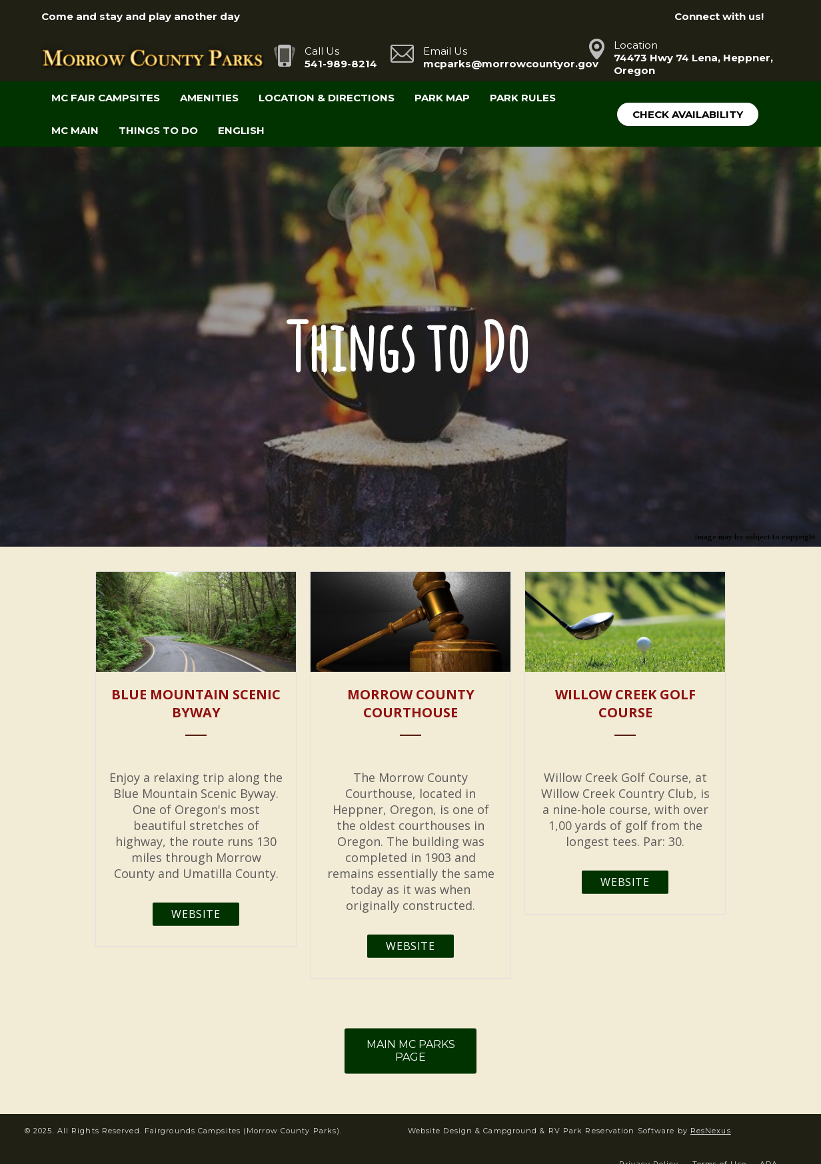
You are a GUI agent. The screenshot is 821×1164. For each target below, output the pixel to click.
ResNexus (710, 1130)
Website (195, 914)
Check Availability (687, 114)
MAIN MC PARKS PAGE (411, 1050)
